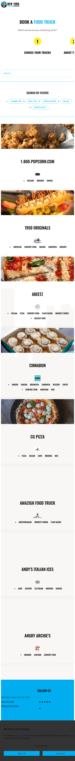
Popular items (50, 101)
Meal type (32, 101)
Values (66, 101)
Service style (40, 107)
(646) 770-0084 (7, 702)
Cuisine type (16, 101)
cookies (22, 735)
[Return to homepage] (10, 5)
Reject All (22, 753)
